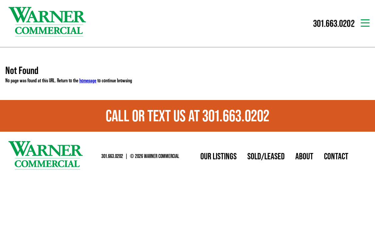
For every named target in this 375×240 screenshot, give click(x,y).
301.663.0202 (112, 156)
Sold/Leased (266, 156)
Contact (336, 156)
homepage (87, 80)
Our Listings (218, 156)
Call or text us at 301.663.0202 (187, 116)
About (304, 156)
